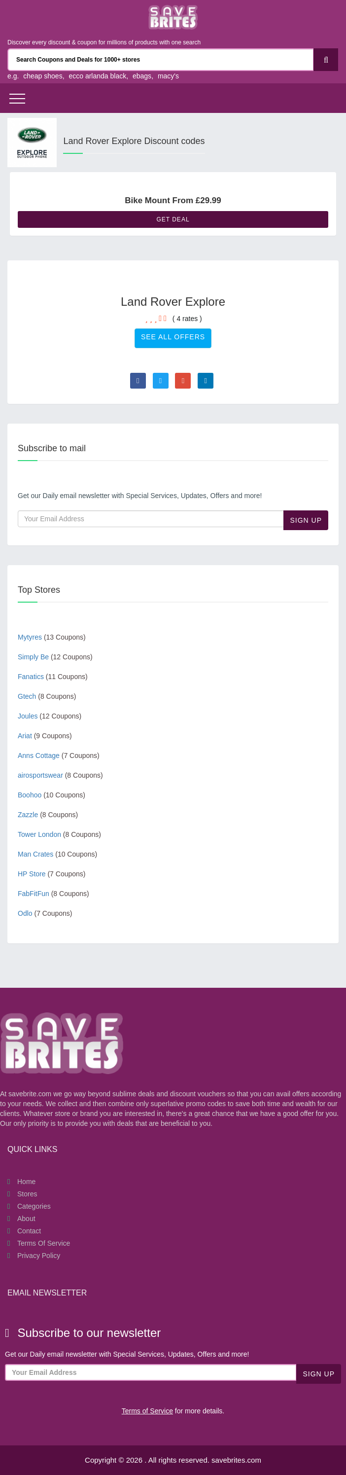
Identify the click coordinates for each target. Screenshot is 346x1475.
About (26, 1219)
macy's (168, 76)
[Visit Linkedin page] (205, 381)
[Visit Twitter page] (161, 381)
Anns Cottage (59, 755)
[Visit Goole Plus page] (183, 381)
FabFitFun (53, 894)
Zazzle (48, 815)
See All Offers (173, 337)
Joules (49, 716)
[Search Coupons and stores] (160, 59)
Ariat (45, 736)
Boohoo (51, 795)
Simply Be (55, 657)
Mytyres (52, 637)
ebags (142, 76)
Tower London (59, 834)
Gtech (47, 696)
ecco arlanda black (97, 76)
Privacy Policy (38, 1255)
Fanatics (53, 677)
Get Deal (172, 219)
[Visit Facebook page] (138, 381)
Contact (29, 1231)
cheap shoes (42, 76)
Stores (27, 1194)
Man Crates (57, 854)
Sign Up (306, 520)
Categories (34, 1206)
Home (26, 1182)
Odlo (45, 913)
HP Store (51, 874)
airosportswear (60, 775)
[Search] (325, 59)
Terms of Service (43, 1243)
